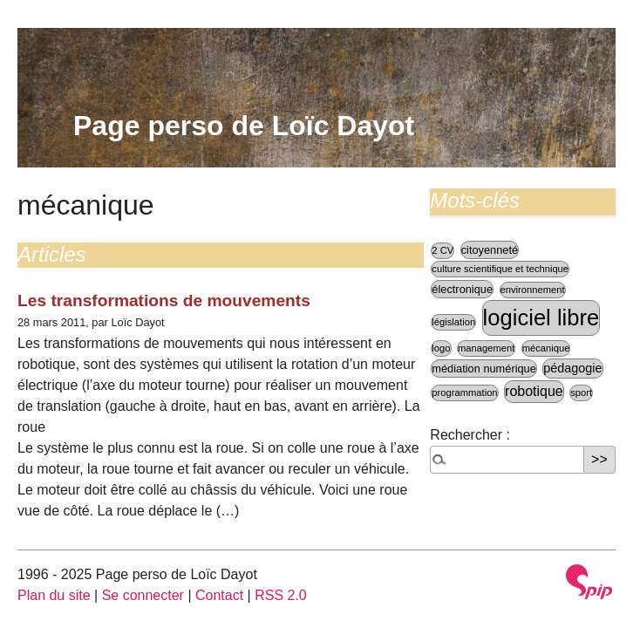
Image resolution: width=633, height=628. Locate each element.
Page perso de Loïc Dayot (243, 125)
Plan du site (54, 595)
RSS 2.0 (281, 595)
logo (441, 348)
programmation (464, 392)
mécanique (546, 348)
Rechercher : (470, 434)
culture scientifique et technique (500, 268)
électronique (462, 289)
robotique (534, 391)
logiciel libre (541, 317)
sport (581, 392)
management (486, 348)
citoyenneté (489, 249)
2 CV (442, 250)
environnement (532, 289)
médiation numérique (484, 368)
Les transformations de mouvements (163, 300)
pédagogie (572, 368)
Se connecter (143, 595)
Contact (219, 595)
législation (453, 322)
